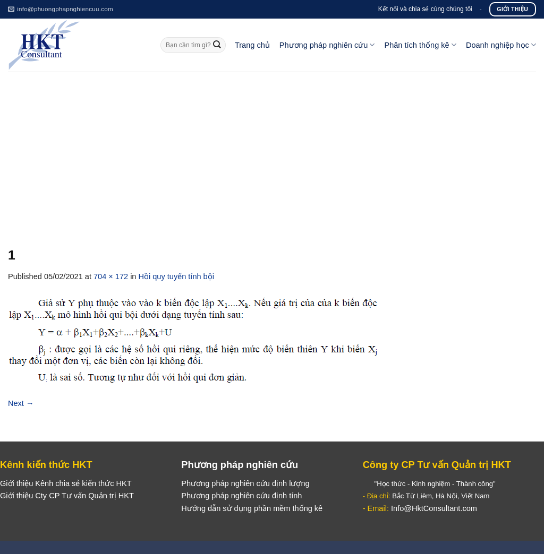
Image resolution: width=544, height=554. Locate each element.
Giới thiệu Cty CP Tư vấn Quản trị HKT (67, 495)
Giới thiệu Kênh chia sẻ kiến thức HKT (66, 483)
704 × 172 (111, 276)
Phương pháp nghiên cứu (327, 45)
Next (21, 403)
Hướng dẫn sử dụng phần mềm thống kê (251, 508)
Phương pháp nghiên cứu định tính (241, 495)
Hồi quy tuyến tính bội (176, 276)
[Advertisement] (272, 151)
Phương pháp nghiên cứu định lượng (245, 483)
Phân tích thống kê (420, 45)
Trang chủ (252, 45)
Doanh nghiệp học (501, 45)
